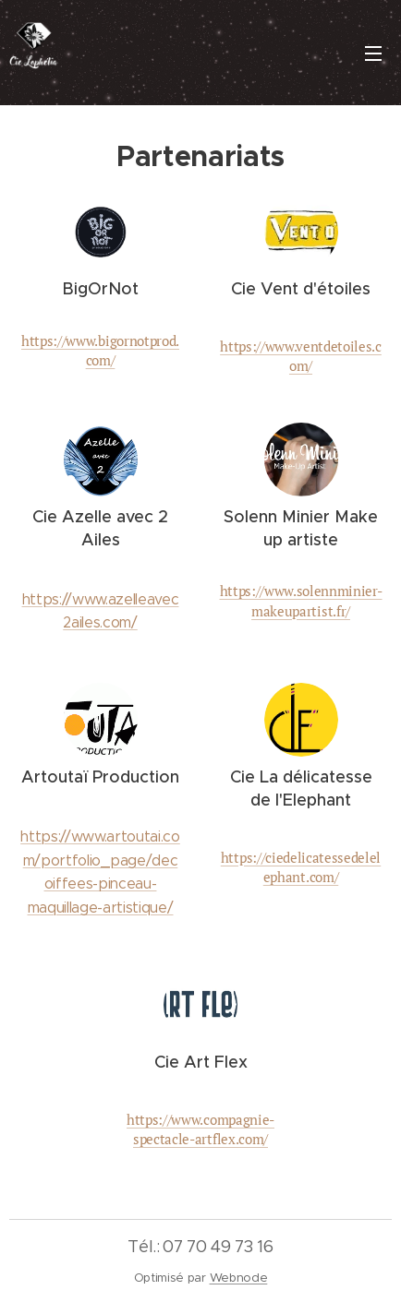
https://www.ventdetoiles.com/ (301, 356)
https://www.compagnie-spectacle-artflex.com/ (200, 1129)
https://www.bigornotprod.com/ (100, 350)
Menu (373, 53)
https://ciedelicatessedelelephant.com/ (301, 867)
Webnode (239, 1277)
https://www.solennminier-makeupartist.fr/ (301, 600)
